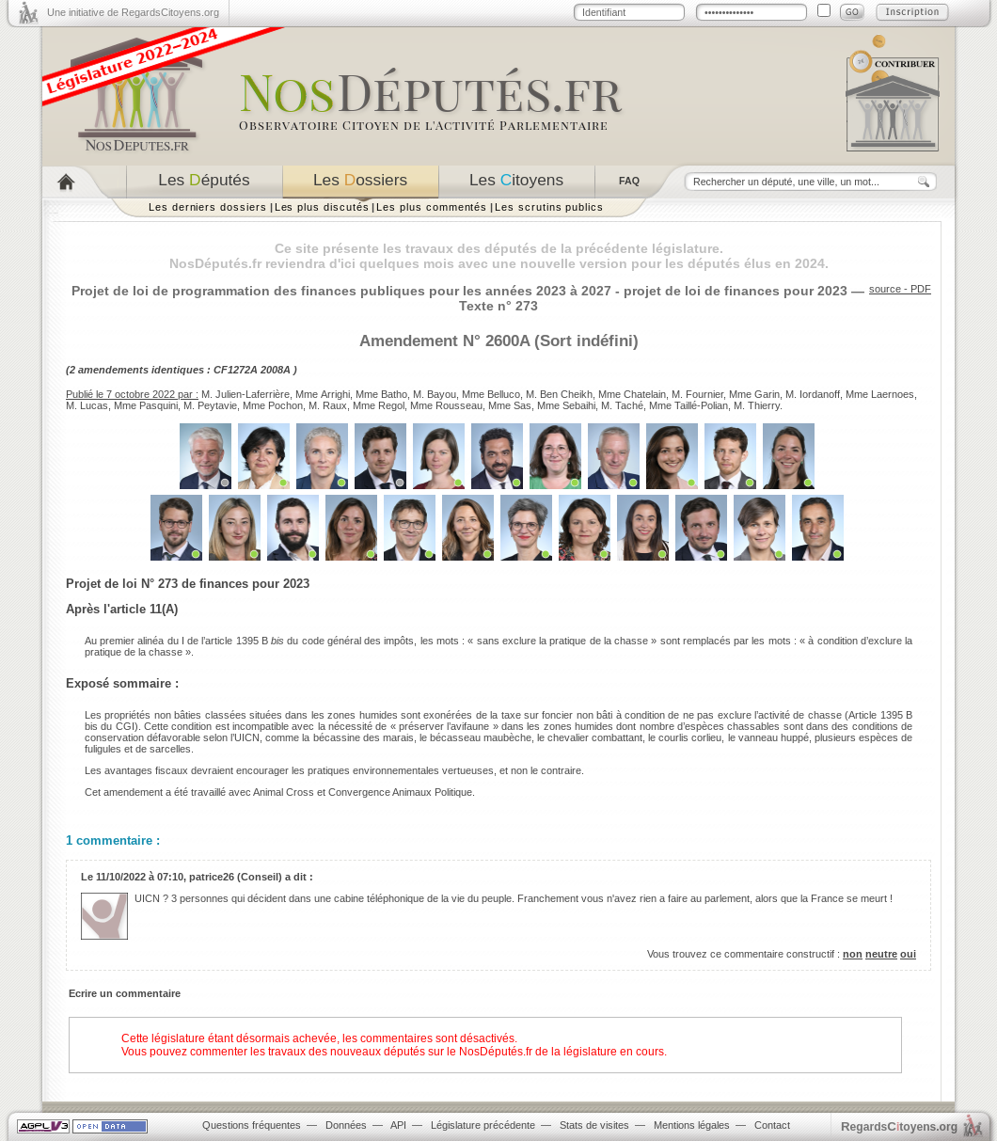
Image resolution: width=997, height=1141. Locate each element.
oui (908, 953)
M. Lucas (87, 405)
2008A (276, 369)
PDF (920, 288)
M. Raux (328, 405)
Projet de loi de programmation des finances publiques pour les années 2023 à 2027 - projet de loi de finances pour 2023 (459, 290)
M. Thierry (757, 405)
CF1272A (236, 369)
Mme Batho (381, 394)
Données (346, 1125)
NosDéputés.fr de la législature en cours (561, 1051)
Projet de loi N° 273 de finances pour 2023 (187, 584)
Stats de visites (594, 1125)
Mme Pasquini (146, 405)
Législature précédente (483, 1125)
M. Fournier (697, 394)
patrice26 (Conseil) (235, 876)
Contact (772, 1125)
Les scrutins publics (549, 207)
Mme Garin (754, 394)
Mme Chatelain (632, 394)
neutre (881, 953)
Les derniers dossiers (208, 207)
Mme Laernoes (880, 394)
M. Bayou (434, 394)
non (852, 953)
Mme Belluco (491, 394)
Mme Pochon (273, 405)
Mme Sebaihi (566, 405)
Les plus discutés (322, 207)
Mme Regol (378, 405)
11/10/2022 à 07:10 (139, 876)
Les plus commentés (431, 207)
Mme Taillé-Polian (688, 405)
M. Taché (622, 405)
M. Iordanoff (812, 394)
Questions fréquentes (251, 1125)
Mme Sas (509, 405)
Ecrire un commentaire (125, 993)
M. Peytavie (210, 405)
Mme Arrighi (322, 394)
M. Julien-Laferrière (245, 394)
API (398, 1125)
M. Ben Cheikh (559, 394)
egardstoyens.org (899, 1126)
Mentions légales (692, 1125)
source (885, 288)
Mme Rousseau (446, 405)
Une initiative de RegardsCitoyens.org (133, 12)
